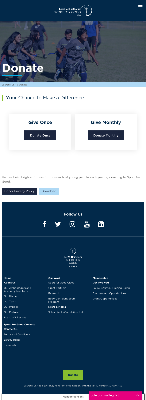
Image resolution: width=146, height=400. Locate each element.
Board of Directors (15, 318)
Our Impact (11, 307)
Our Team (10, 302)
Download (49, 191)
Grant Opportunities (105, 299)
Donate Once (40, 135)
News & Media (57, 306)
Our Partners (11, 312)
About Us (10, 282)
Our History (11, 296)
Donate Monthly (105, 135)
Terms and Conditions (17, 335)
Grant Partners (57, 288)
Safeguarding (12, 340)
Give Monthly (106, 122)
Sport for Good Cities (61, 283)
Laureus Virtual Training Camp (111, 288)
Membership (100, 278)
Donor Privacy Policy (19, 191)
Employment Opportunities (109, 293)
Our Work (54, 278)
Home (7, 278)
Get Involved (101, 282)
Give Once (40, 122)
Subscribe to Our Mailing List (65, 312)
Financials (10, 345)
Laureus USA (73, 10)
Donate (73, 374)
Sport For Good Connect (19, 324)
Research (54, 293)
